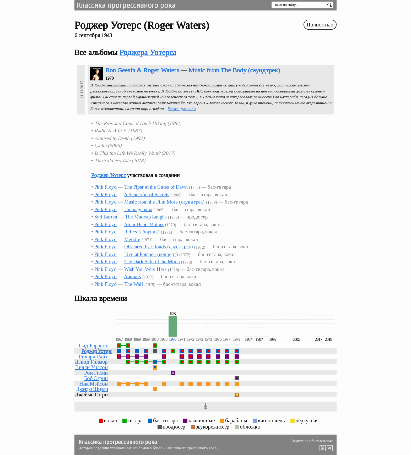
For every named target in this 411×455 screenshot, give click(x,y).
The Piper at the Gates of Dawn (156, 187)
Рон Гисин (96, 372)
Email (330, 448)
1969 (136, 339)
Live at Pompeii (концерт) (151, 254)
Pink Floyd (105, 187)
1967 (119, 339)
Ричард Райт (93, 356)
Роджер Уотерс (108, 175)
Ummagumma (138, 209)
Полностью (320, 25)
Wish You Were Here (145, 269)
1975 (217, 339)
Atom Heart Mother (144, 224)
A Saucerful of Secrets (146, 194)
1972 (190, 339)
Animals (132, 276)
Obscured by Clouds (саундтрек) (158, 246)
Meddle (132, 239)
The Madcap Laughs (146, 217)
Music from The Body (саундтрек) (234, 70)
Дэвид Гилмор (91, 361)
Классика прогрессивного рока (126, 5)
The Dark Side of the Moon (152, 261)
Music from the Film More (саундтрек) (164, 202)
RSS (323, 448)
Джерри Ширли (92, 389)
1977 (226, 339)
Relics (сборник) (142, 231)
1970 (154, 339)
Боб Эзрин (96, 378)
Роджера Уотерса (148, 52)
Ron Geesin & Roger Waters (142, 70)
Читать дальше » (182, 109)
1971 (181, 339)
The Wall (133, 284)
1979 (236, 339)
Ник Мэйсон (93, 383)
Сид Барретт (93, 345)
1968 (128, 339)
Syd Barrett (105, 217)
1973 (208, 339)
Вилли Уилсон (91, 367)
